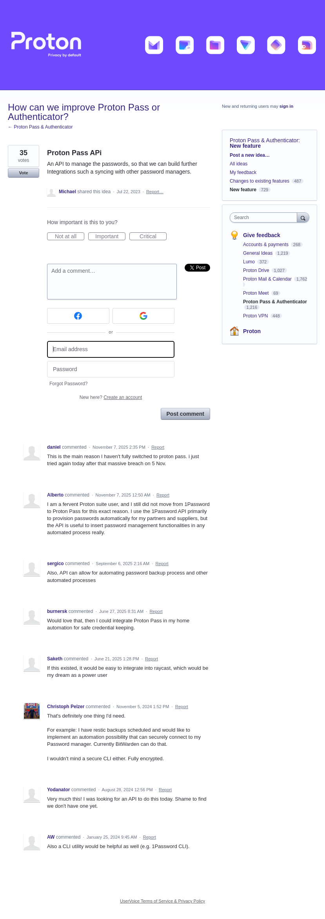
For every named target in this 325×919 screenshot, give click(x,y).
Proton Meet (256, 293)
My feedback (243, 172)
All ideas (238, 164)
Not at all (69, 236)
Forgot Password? (68, 383)
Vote (23, 172)
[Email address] (110, 349)
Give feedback (261, 235)
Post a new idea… (250, 155)
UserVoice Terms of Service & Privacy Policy (162, 901)
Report (157, 447)
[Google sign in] (144, 316)
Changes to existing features (259, 181)
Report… (154, 191)
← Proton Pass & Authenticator (40, 127)
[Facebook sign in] (78, 316)
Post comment (185, 414)
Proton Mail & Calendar (268, 279)
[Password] (110, 369)
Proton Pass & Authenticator (264, 140)
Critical (153, 236)
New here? (111, 397)
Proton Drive (257, 270)
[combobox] (265, 217)
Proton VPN (256, 316)
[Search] (303, 217)
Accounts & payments (266, 244)
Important (110, 236)
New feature (245, 146)
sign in (286, 106)
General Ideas (258, 253)
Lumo (249, 262)
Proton (252, 331)
